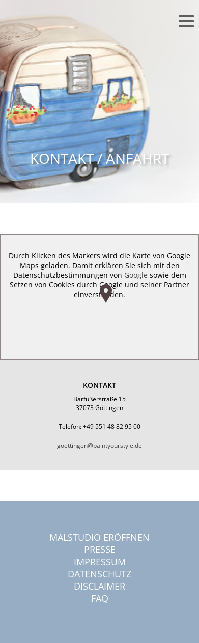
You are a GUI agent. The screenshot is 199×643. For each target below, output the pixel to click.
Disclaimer (99, 586)
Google (136, 275)
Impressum (100, 562)
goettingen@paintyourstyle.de (99, 445)
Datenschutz (99, 574)
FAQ (99, 598)
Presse (100, 549)
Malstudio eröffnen (99, 537)
